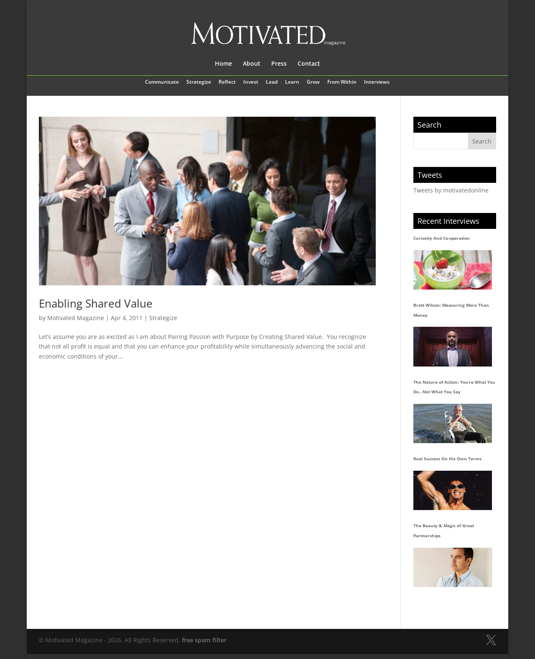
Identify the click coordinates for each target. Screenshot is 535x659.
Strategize (198, 82)
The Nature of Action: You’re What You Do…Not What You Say (454, 387)
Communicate (162, 82)
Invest (250, 82)
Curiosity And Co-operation (441, 238)
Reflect (227, 82)
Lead (272, 82)
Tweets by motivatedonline (451, 190)
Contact (309, 64)
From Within (342, 82)
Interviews (377, 82)
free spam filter (204, 640)
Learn (292, 82)
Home (223, 64)
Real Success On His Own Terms (447, 459)
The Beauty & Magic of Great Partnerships (443, 530)
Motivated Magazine (75, 318)
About (251, 64)
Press (279, 64)
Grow (313, 82)
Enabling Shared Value (96, 303)
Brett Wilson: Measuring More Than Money (451, 310)
